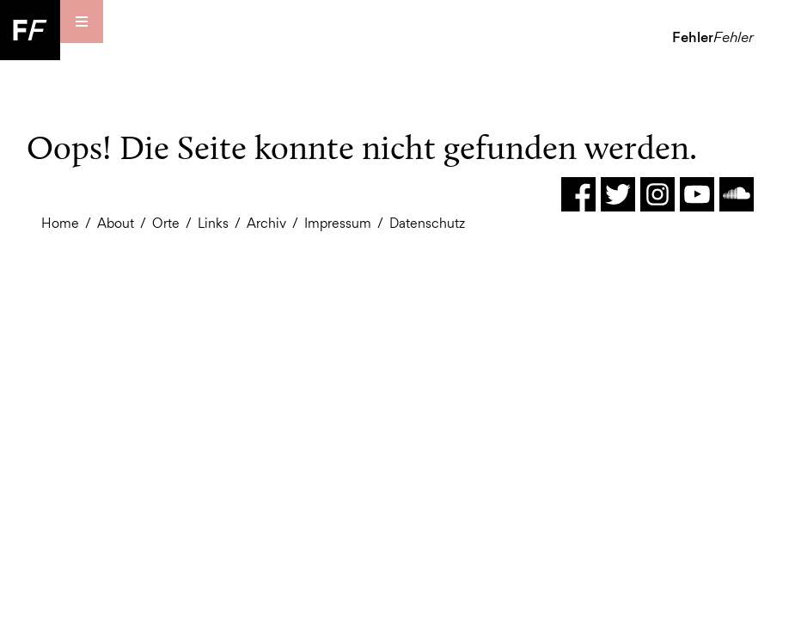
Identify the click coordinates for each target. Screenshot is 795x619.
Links (213, 223)
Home (60, 223)
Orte (166, 223)
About (115, 223)
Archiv (266, 223)
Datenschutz (427, 223)
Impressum (337, 223)
